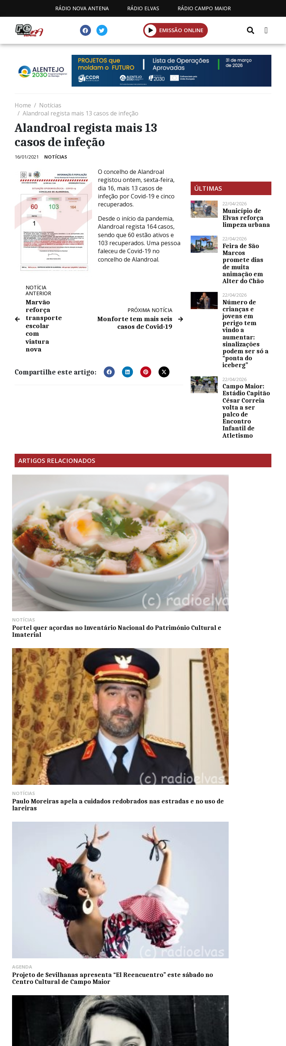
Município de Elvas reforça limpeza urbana (246, 217)
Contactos (211, 1000)
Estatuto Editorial (86, 1000)
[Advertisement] (231, 137)
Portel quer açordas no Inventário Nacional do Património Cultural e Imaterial (50, 552)
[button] (150, 30)
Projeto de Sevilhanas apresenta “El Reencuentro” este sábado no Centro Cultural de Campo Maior (231, 556)
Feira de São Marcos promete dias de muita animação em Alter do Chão (243, 263)
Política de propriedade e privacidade (143, 1009)
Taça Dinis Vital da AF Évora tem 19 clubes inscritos (135, 655)
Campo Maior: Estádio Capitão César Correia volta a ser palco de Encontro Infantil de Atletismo (246, 411)
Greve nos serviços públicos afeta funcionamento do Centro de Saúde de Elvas (230, 658)
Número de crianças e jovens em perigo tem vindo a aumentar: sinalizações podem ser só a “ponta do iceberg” (245, 333)
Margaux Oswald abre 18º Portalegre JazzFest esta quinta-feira (53, 655)
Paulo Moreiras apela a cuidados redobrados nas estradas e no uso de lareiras (141, 552)
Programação (154, 1000)
